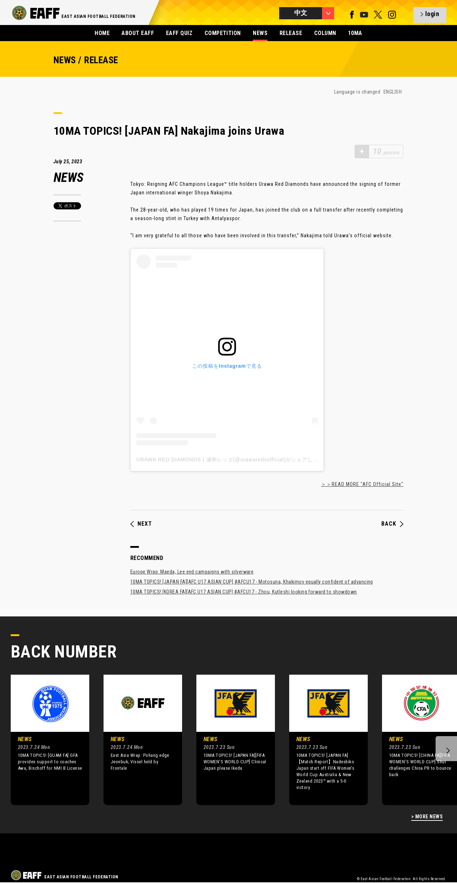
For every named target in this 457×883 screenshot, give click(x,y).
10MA (355, 33)
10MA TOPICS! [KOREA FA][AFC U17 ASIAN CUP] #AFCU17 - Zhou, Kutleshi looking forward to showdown (243, 592)
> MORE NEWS (427, 816)
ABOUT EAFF (137, 33)
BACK (392, 524)
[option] (44, 740)
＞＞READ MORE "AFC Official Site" (362, 484)
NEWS (260, 33)
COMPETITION (223, 33)
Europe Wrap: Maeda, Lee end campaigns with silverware (191, 572)
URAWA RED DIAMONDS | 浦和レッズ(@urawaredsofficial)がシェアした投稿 (232, 459)
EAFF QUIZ (179, 33)
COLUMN (325, 33)
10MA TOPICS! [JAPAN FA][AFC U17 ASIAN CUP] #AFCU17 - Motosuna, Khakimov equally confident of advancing (251, 582)
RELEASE (291, 33)
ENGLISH (392, 91)
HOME (102, 33)
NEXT (141, 524)
